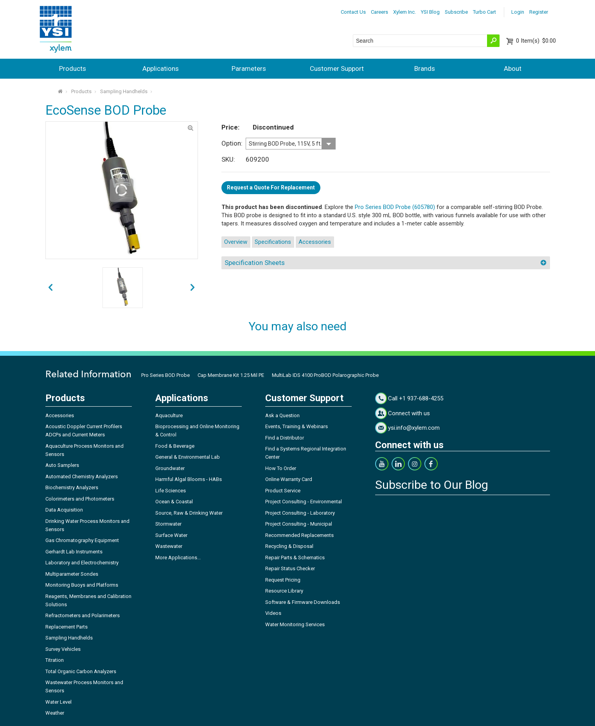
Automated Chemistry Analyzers (81, 476)
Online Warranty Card (288, 479)
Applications (160, 68)
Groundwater (170, 468)
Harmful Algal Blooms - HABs (188, 479)
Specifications (273, 241)
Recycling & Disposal (289, 546)
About (512, 68)
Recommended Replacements (299, 535)
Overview (235, 241)
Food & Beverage (174, 446)
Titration (54, 660)
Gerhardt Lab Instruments (73, 552)
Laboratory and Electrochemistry (82, 563)
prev (192, 288)
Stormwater (168, 524)
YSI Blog (430, 12)
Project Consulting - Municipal (298, 524)
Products (72, 68)
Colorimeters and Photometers (79, 499)
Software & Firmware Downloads (302, 602)
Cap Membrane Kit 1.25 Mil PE (231, 375)
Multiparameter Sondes (71, 574)
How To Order (280, 468)
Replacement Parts (66, 627)
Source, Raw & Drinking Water (189, 513)
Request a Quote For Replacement (271, 187)
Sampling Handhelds (123, 91)
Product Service (282, 491)
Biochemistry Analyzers (71, 487)
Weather (54, 713)
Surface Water (171, 535)
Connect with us (409, 413)
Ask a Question (282, 415)
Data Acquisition (64, 510)
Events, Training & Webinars (296, 426)
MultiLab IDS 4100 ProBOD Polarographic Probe (325, 375)
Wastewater (168, 546)
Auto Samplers (62, 465)
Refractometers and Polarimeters (82, 615)
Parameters (249, 68)
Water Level (58, 702)
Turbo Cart (484, 12)
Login (517, 12)
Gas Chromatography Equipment (82, 540)
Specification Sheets (255, 263)
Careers (379, 12)
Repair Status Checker (290, 568)
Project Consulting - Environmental (303, 501)
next (50, 288)
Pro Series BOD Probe (165, 375)
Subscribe (456, 12)
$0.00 (536, 40)
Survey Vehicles (63, 649)
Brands (424, 68)
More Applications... (178, 557)
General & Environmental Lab (187, 457)
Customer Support (337, 68)
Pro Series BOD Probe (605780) (395, 207)
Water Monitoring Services (295, 624)
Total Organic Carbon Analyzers (80, 671)
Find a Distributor (284, 438)
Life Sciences (170, 491)
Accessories (314, 241)
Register (538, 12)
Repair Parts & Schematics (295, 557)
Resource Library (284, 591)
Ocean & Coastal (174, 501)
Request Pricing (282, 580)
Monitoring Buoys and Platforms (81, 585)
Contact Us (353, 12)
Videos (273, 613)
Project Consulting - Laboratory (300, 513)
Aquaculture (169, 415)
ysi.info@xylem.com (414, 427)
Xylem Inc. (404, 12)
